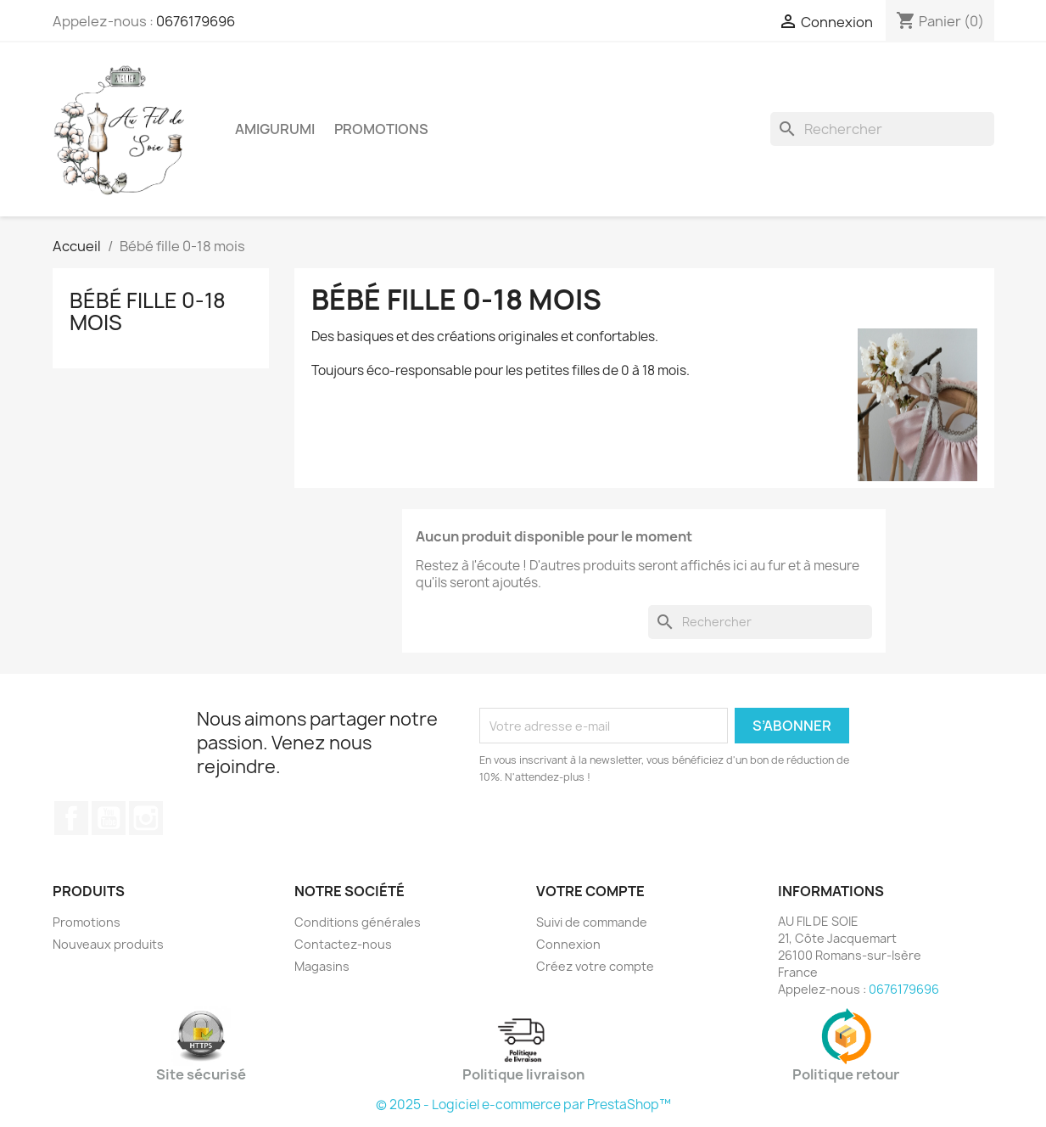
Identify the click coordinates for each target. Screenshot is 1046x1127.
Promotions (381, 129)
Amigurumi (275, 129)
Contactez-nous (343, 944)
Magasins (322, 966)
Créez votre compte (595, 966)
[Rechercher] (882, 129)
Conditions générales (357, 922)
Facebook (71, 818)
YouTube (109, 818)
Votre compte (590, 891)
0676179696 (195, 21)
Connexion (568, 944)
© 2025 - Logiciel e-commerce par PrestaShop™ (523, 1104)
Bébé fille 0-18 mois (148, 311)
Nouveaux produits (108, 944)
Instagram (146, 818)
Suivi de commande (591, 922)
